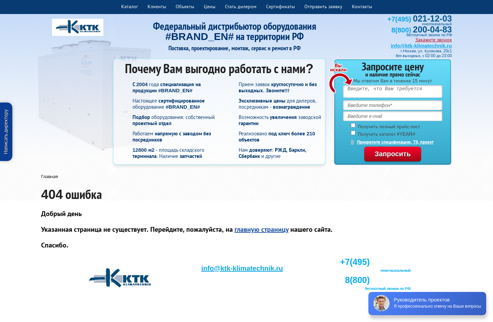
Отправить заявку (323, 6)
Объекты (185, 6)
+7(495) (420, 19)
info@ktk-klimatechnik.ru (421, 45)
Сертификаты (280, 6)
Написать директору (5, 131)
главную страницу (262, 229)
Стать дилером (240, 6)
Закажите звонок (433, 40)
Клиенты (157, 6)
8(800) (421, 30)
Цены (209, 6)
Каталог (129, 6)
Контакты (362, 6)
